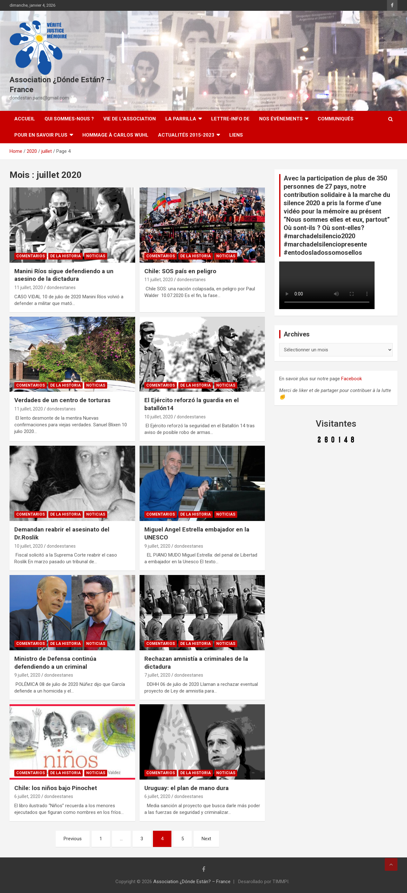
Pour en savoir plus (40, 135)
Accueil (24, 119)
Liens (236, 135)
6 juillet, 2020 (27, 796)
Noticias (95, 256)
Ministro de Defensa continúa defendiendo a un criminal (55, 662)
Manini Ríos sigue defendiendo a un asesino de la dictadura (64, 275)
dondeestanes (61, 287)
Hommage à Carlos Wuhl (115, 135)
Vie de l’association (129, 119)
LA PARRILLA (180, 119)
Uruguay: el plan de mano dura (186, 788)
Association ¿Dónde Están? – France (192, 881)
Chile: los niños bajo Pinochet (55, 788)
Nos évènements (281, 119)
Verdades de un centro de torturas (62, 400)
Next (206, 839)
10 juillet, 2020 (158, 416)
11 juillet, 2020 (28, 287)
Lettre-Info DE (230, 119)
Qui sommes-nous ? (69, 119)
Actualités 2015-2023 (186, 135)
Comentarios (30, 256)
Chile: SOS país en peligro (180, 271)
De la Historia (65, 256)
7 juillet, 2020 (157, 675)
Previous (73, 839)
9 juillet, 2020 (157, 546)
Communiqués (336, 119)
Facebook (351, 379)
